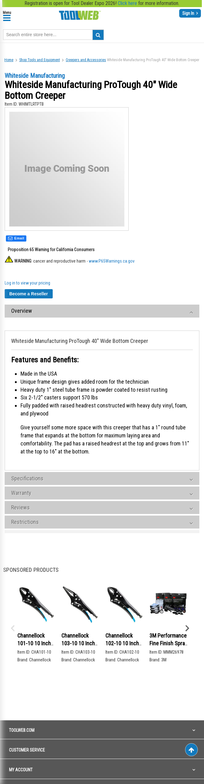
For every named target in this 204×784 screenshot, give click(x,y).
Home (8, 60)
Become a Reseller (28, 295)
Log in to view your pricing (27, 284)
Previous (12, 629)
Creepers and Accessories (86, 60)
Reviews (20, 508)
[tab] (102, 312)
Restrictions (25, 523)
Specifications (27, 479)
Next (187, 629)
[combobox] (53, 34)
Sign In (188, 13)
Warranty (21, 494)
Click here (127, 3)
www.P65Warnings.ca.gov (112, 262)
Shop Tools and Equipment (39, 60)
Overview (21, 312)
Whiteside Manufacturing (35, 75)
